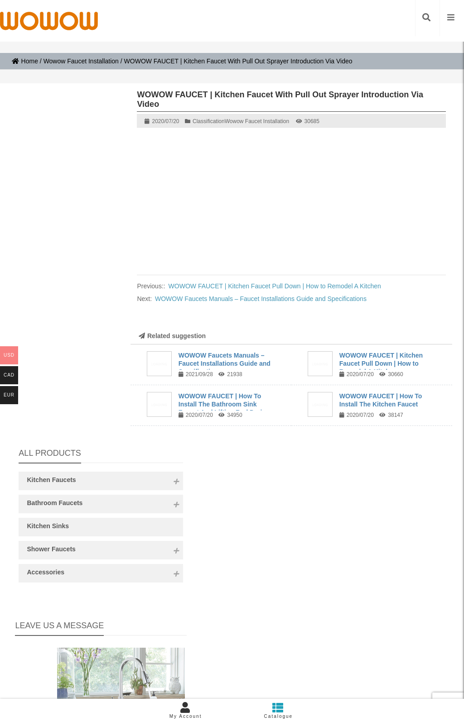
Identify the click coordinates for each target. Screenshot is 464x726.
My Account (185, 710)
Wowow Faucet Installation (81, 61)
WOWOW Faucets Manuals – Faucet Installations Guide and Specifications (261, 298)
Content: (66, 423)
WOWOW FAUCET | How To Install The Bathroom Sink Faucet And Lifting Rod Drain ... (226, 404)
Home (25, 61)
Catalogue (278, 710)
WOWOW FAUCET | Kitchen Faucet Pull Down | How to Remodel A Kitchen (275, 286)
